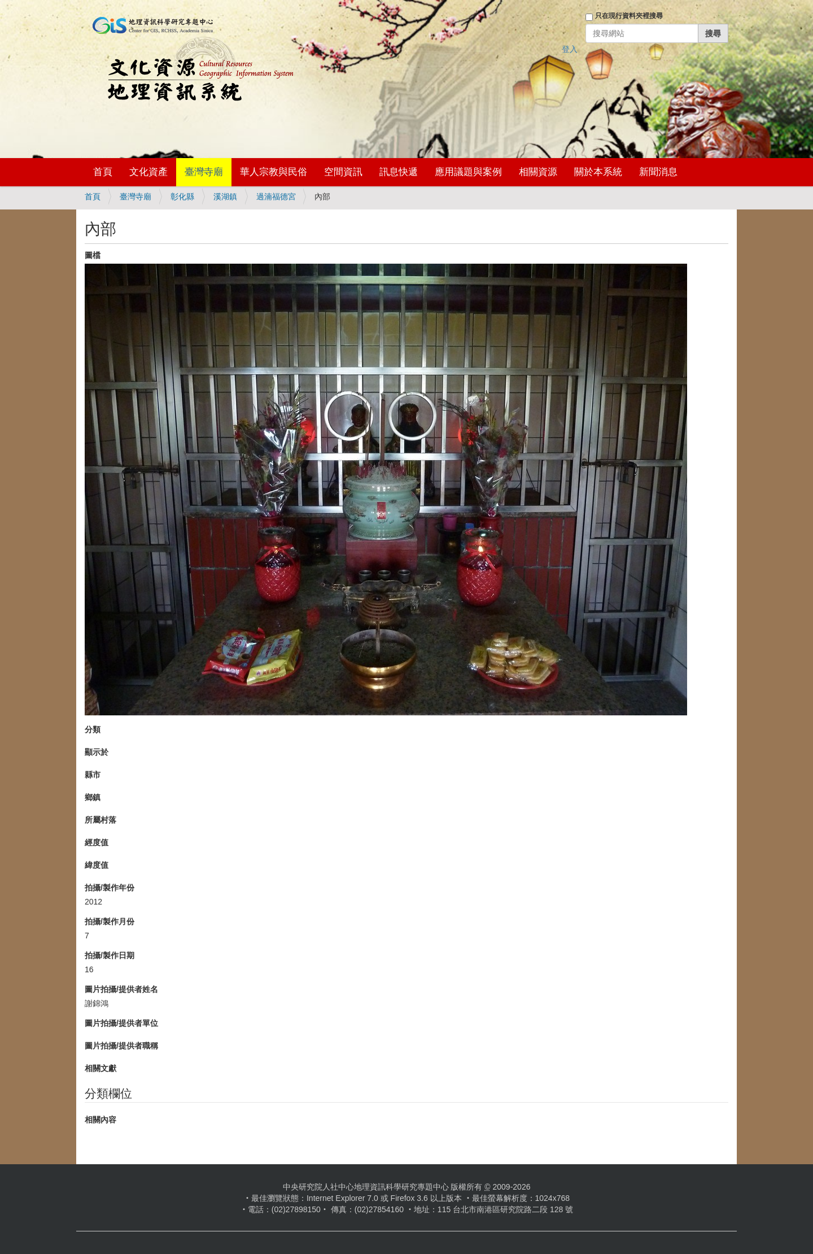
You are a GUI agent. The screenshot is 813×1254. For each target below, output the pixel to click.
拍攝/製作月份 (109, 921)
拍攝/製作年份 (109, 887)
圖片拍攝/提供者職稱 (121, 1045)
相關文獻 (100, 1068)
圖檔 (92, 255)
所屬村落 (100, 819)
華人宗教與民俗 (273, 172)
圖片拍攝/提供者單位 (121, 1023)
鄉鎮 (92, 797)
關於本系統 (598, 172)
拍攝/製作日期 (109, 955)
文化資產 (148, 172)
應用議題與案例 (468, 172)
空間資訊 (343, 172)
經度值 (96, 842)
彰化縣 (182, 196)
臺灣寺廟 (204, 172)
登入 (570, 49)
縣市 (92, 774)
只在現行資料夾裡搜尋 (629, 16)
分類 (92, 729)
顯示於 (96, 752)
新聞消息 (658, 172)
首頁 (102, 172)
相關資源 (538, 172)
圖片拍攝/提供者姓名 (121, 989)
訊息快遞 (398, 172)
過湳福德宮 (276, 196)
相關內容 (100, 1119)
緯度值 (96, 865)
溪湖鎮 (225, 196)
